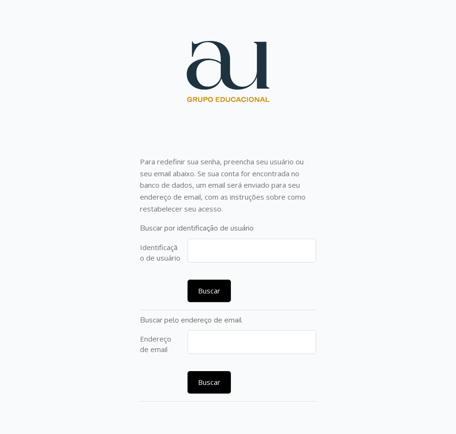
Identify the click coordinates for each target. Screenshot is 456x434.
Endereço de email (155, 344)
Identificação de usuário (160, 252)
